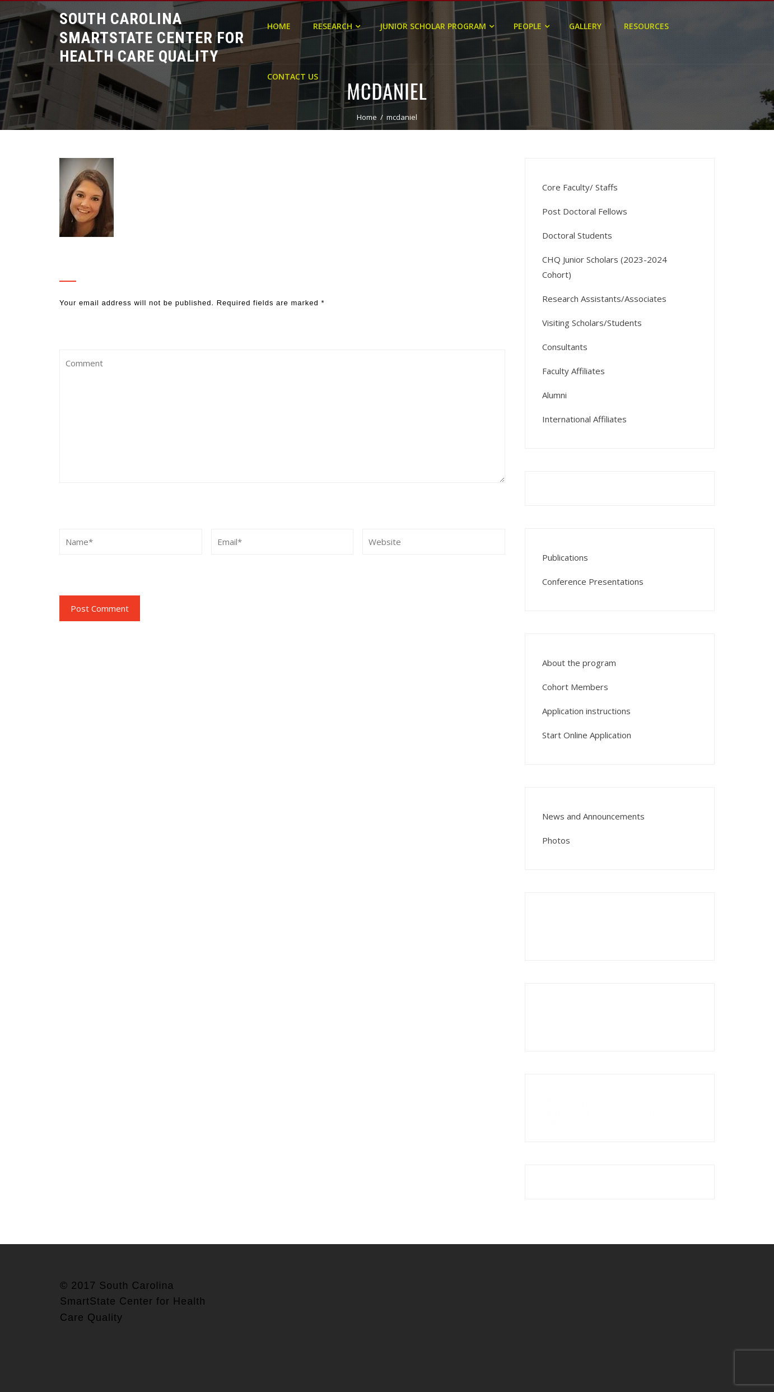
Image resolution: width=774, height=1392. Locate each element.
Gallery (585, 26)
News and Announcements (593, 816)
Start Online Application (586, 735)
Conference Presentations (593, 581)
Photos (556, 840)
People (531, 26)
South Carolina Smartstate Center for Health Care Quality (151, 38)
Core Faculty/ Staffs (580, 187)
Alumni (554, 395)
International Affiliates (584, 419)
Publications (565, 557)
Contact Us (292, 76)
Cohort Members (575, 686)
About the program (579, 662)
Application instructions (586, 710)
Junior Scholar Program (437, 26)
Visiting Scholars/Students (592, 322)
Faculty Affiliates (573, 370)
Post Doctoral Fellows (584, 211)
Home (279, 26)
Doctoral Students (577, 235)
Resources (646, 26)
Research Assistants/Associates (604, 298)
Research (336, 26)
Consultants (565, 346)
